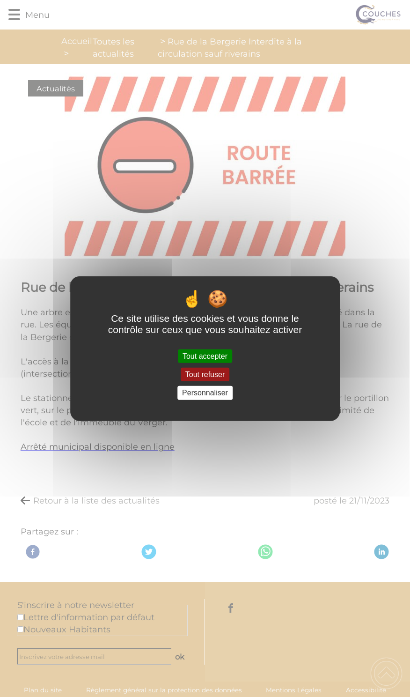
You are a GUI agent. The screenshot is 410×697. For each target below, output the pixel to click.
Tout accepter (205, 356)
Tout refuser (205, 374)
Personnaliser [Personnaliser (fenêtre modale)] (205, 393)
